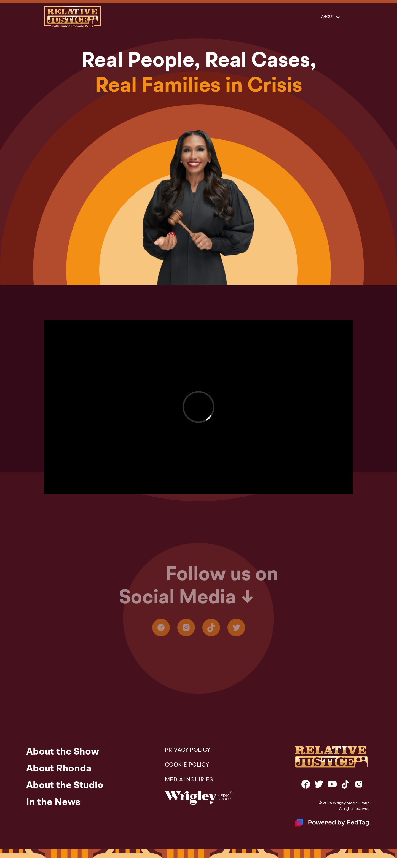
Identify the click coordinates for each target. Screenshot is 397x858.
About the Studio (64, 786)
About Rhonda (59, 769)
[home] (72, 17)
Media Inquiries (189, 780)
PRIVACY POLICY (187, 750)
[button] (330, 17)
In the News (53, 803)
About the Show (62, 752)
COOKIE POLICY (187, 765)
